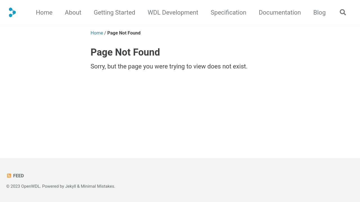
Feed (15, 175)
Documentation (280, 12)
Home (44, 12)
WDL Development (173, 12)
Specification (228, 12)
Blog (319, 12)
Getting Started (114, 12)
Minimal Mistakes (97, 186)
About (73, 12)
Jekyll (70, 186)
